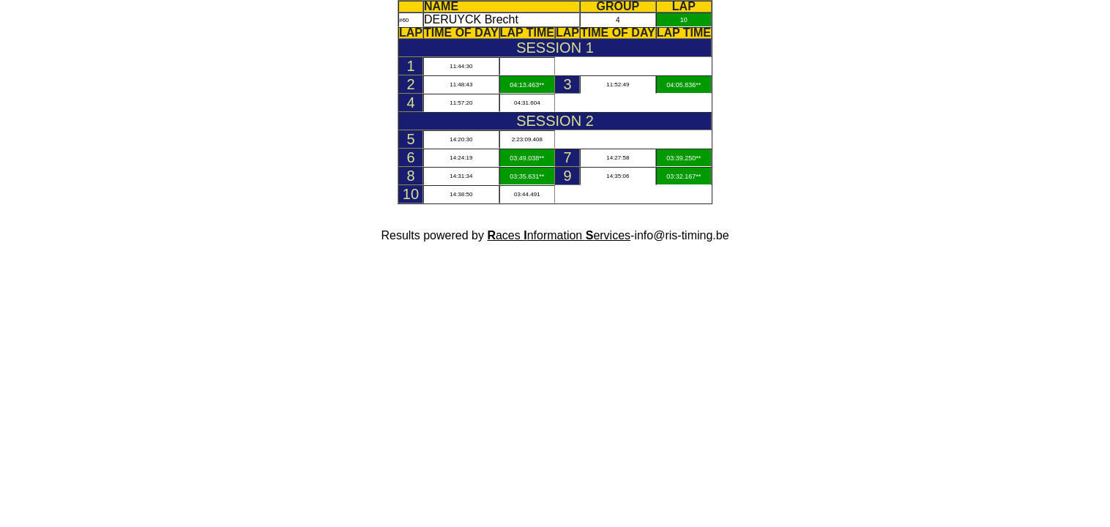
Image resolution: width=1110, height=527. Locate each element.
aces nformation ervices (558, 235)
